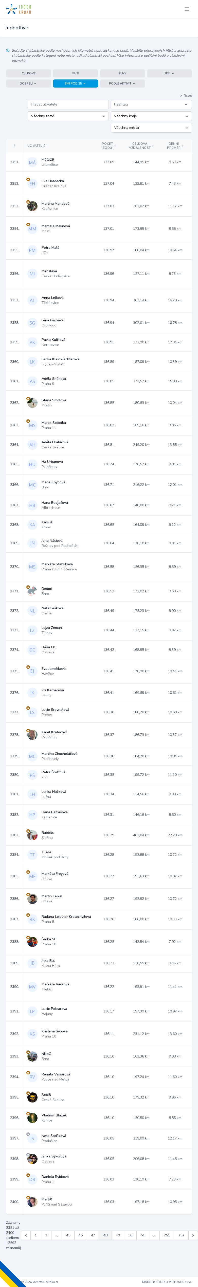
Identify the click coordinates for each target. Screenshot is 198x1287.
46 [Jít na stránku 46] (81, 1235)
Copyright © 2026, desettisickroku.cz (32, 1282)
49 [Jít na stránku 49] (118, 1235)
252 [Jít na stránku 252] (181, 1235)
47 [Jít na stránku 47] (93, 1235)
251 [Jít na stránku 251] (167, 1235)
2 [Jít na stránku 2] (46, 1235)
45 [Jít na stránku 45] (68, 1235)
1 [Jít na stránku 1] (36, 1235)
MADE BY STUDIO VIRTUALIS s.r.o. (167, 1282)
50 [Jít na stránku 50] (130, 1235)
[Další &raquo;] (193, 1235)
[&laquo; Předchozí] (26, 1235)
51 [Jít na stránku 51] (143, 1235)
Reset (186, 96)
